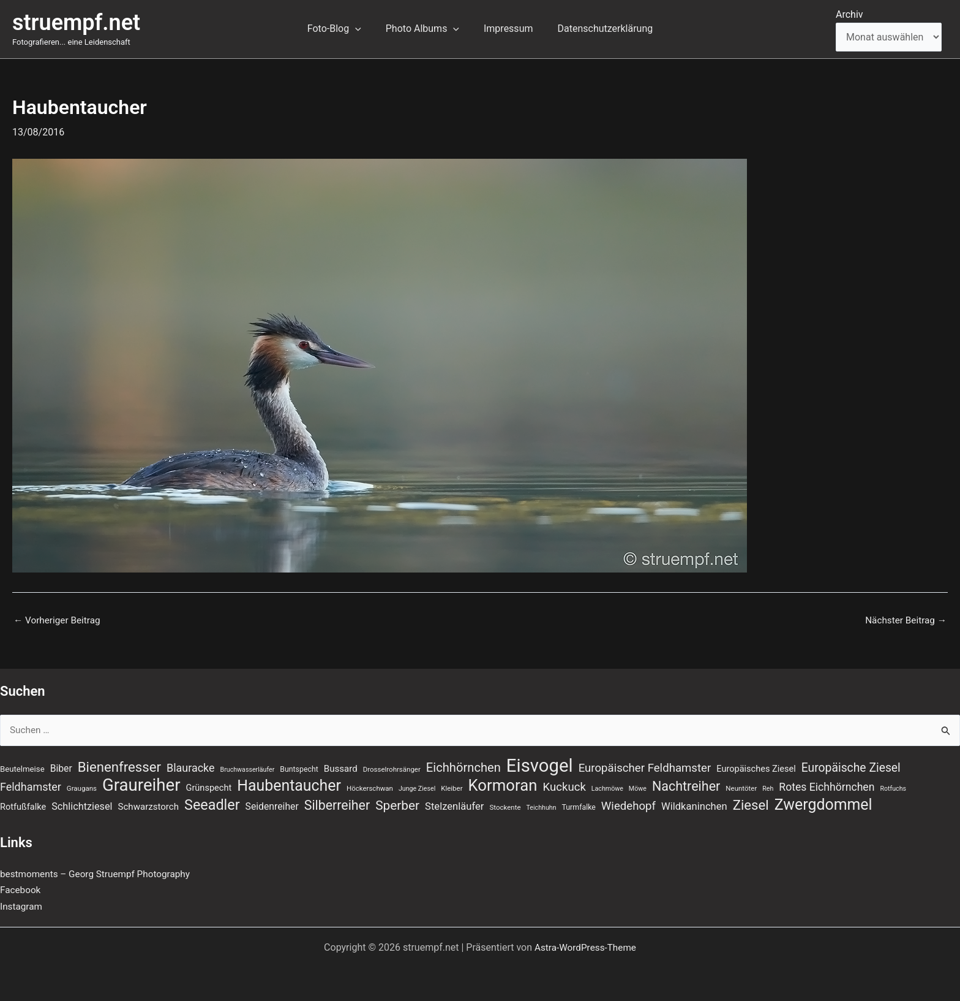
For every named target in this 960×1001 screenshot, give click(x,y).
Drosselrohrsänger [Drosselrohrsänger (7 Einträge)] (392, 767)
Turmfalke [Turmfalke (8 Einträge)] (579, 806)
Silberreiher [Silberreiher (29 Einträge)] (337, 804)
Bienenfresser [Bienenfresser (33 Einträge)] (119, 765)
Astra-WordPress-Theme (585, 947)
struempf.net (76, 23)
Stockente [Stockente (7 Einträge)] (504, 806)
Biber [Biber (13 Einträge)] (61, 766)
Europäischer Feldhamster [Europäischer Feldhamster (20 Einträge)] (645, 766)
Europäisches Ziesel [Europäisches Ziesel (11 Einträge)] (756, 766)
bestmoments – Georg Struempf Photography (99, 874)
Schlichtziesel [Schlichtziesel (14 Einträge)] (81, 806)
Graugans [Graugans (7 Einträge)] (82, 787)
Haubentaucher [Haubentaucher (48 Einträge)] (289, 785)
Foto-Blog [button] (342, 28)
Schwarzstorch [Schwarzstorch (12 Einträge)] (148, 806)
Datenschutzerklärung (597, 28)
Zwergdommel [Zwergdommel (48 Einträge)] (823, 804)
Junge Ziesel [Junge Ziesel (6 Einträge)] (417, 787)
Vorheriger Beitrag (58, 620)
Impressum (506, 28)
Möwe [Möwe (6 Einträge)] (638, 787)
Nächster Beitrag (904, 620)
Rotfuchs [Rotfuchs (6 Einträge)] (893, 787)
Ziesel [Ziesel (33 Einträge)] (751, 804)
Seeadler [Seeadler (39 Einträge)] (212, 804)
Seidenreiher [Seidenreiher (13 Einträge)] (272, 806)
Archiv (849, 14)
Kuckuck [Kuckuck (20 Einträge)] (563, 786)
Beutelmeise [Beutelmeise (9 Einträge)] (22, 767)
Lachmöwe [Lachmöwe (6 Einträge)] (607, 787)
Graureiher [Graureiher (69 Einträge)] (141, 784)
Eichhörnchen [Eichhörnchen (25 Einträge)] (463, 765)
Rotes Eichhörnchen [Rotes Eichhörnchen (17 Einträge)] (826, 786)
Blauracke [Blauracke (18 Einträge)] (191, 765)
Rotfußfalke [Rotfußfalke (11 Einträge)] (23, 806)
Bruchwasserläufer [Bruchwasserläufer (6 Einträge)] (247, 768)
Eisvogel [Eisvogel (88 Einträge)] (539, 764)
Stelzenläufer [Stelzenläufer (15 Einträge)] (454, 806)
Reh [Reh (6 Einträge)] (767, 787)
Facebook (21, 890)
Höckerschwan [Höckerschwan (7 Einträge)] (370, 787)
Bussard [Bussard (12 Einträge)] (341, 766)
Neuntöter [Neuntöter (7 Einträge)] (741, 787)
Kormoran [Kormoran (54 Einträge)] (503, 784)
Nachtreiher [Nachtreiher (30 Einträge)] (686, 785)
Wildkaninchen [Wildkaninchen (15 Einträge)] (694, 806)
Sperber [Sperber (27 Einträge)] (397, 804)
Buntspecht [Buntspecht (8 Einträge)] (299, 767)
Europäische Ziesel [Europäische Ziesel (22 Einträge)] (851, 766)
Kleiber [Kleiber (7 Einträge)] (451, 787)
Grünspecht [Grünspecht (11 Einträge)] (209, 786)
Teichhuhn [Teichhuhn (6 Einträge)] (542, 807)
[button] (362, 28)
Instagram (22, 906)
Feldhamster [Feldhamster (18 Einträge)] (30, 785)
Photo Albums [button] (425, 28)
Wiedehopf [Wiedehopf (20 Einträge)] (628, 805)
